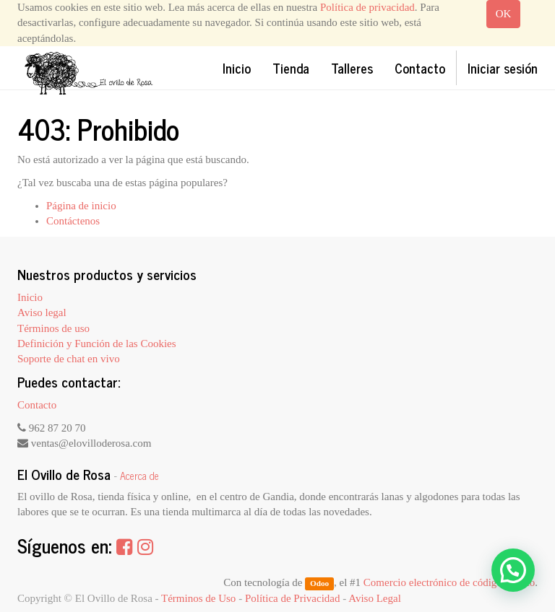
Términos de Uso (198, 598)
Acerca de (139, 475)
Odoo (319, 583)
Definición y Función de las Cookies (96, 343)
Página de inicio (81, 205)
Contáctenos (73, 221)
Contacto (36, 405)
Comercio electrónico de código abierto (449, 582)
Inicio (30, 297)
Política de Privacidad (292, 598)
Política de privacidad (367, 7)
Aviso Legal (374, 598)
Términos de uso (53, 328)
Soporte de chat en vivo (68, 358)
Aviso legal (41, 312)
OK (504, 13)
